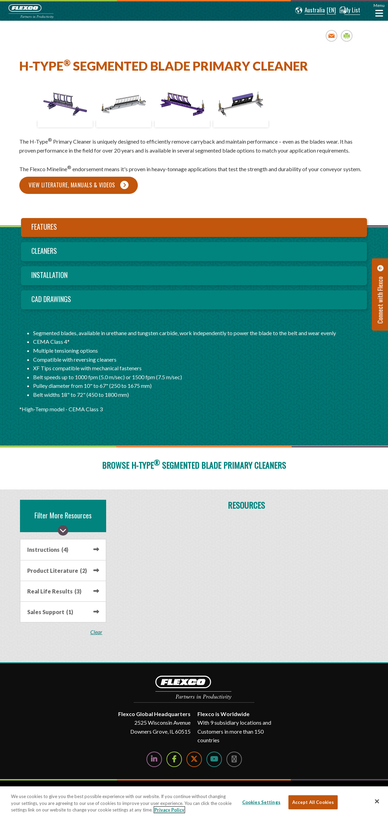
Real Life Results (54, 591)
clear (98, 632)
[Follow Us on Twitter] (194, 759)
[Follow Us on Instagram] (234, 759)
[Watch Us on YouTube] (214, 759)
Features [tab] (44, 226)
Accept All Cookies (313, 802)
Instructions (47, 549)
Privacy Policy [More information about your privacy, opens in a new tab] (169, 810)
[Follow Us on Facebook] (174, 759)
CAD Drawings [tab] (51, 299)
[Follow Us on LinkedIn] (154, 759)
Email (331, 35)
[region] (194, 801)
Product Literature (57, 570)
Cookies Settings (261, 802)
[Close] (377, 801)
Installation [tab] (49, 275)
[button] (306, 10)
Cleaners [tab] (44, 251)
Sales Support (50, 612)
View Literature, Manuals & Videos (72, 185)
